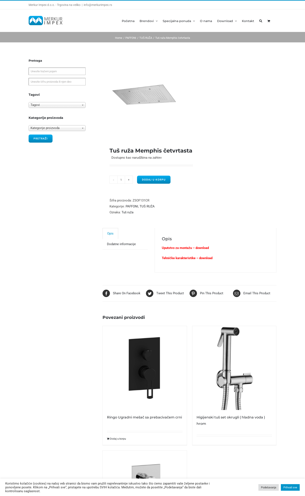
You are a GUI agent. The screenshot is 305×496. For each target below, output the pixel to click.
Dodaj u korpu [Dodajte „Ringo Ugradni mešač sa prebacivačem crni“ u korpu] (118, 438)
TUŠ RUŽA (147, 206)
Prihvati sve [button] (290, 487)
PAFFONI (132, 206)
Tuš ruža (127, 212)
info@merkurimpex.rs (98, 5)
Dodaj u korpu (154, 179)
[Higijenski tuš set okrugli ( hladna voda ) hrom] (234, 368)
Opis (110, 233)
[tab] (110, 233)
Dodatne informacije (121, 244)
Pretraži (40, 138)
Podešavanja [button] (268, 487)
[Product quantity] (121, 179)
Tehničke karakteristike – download (187, 258)
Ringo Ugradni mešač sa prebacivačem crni (144, 417)
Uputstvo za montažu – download (185, 248)
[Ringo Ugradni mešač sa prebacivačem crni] (145, 368)
